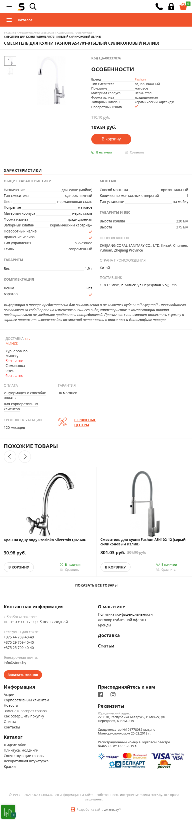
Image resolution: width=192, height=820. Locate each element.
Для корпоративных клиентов (21, 406)
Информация (19, 687)
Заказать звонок (23, 674)
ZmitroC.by (111, 809)
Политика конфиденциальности (125, 614)
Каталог (13, 737)
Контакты (12, 727)
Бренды (104, 625)
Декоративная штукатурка (26, 761)
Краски (10, 766)
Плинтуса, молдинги (21, 750)
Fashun (140, 79)
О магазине (112, 607)
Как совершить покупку (24, 716)
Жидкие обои (15, 745)
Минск (18, 341)
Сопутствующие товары (24, 755)
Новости (11, 705)
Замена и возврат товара (25, 710)
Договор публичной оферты (122, 619)
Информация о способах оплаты (25, 395)
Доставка (109, 635)
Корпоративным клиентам (26, 700)
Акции (9, 694)
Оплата (10, 721)
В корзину (18, 567)
